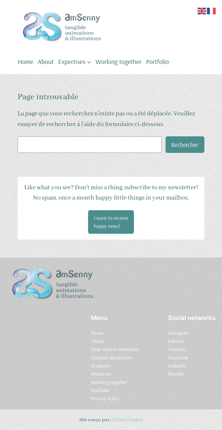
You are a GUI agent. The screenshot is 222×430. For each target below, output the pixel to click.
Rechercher (185, 144)
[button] (111, 222)
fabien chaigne (128, 419)
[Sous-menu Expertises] (89, 62)
